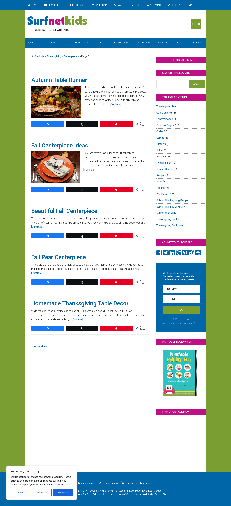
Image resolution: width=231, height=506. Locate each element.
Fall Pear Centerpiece (58, 257)
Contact (158, 490)
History (160, 144)
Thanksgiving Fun (166, 106)
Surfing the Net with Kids (57, 20)
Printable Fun (163, 162)
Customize (21, 492)
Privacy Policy (134, 490)
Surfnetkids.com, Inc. (106, 490)
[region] (41, 483)
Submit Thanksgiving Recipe (172, 200)
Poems (160, 156)
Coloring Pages (165, 125)
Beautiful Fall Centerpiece (64, 211)
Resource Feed (86, 483)
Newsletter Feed (109, 483)
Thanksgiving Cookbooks (170, 225)
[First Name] (181, 289)
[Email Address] (181, 299)
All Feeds (145, 483)
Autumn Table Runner (59, 80)
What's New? (163, 194)
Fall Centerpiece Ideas (59, 145)
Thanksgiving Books (167, 219)
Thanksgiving (54, 56)
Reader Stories (164, 169)
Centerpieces (71, 56)
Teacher (160, 187)
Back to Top (161, 494)
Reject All (42, 492)
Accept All (63, 492)
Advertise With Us (124, 494)
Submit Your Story (166, 212)
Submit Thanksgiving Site (170, 206)
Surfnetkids (37, 56)
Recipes (161, 175)
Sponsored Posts (144, 494)
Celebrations (163, 112)
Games (160, 137)
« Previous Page (39, 346)
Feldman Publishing (103, 494)
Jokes (159, 150)
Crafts (159, 131)
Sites (159, 181)
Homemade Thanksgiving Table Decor (79, 303)
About (122, 490)
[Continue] (115, 104)
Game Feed (129, 483)
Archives (147, 490)
